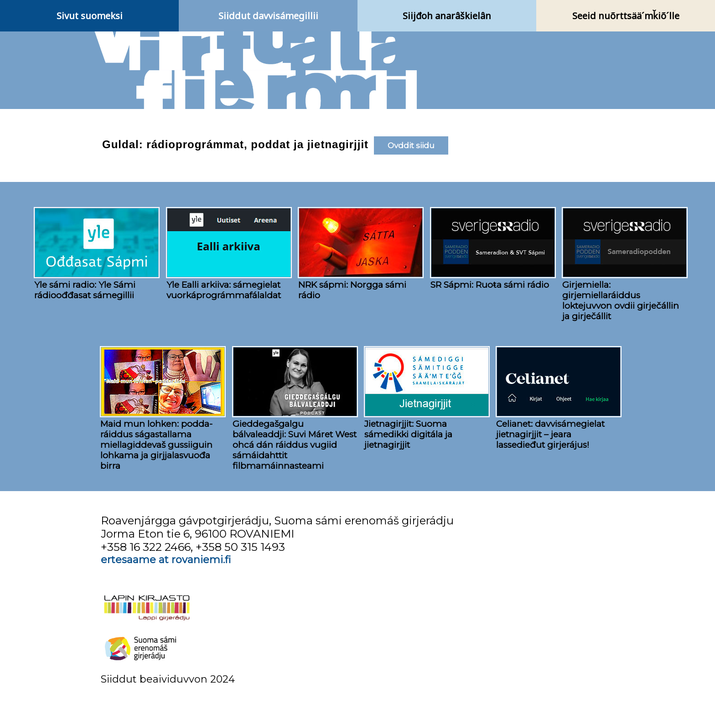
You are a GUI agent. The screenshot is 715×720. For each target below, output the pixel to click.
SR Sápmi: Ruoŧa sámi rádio (489, 285)
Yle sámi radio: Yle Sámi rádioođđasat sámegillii (84, 290)
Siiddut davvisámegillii (268, 16)
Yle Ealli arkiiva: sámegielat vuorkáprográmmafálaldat (223, 290)
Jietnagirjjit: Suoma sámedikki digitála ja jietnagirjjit (408, 434)
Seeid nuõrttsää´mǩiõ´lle (625, 16)
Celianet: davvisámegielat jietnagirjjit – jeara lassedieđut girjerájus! (550, 434)
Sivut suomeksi (90, 16)
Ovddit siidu (411, 145)
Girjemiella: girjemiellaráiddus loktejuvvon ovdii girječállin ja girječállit (620, 300)
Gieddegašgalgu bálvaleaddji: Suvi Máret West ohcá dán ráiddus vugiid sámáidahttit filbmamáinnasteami (295, 445)
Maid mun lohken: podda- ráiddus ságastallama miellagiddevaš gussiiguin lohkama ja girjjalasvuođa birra (156, 445)
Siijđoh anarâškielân (447, 16)
